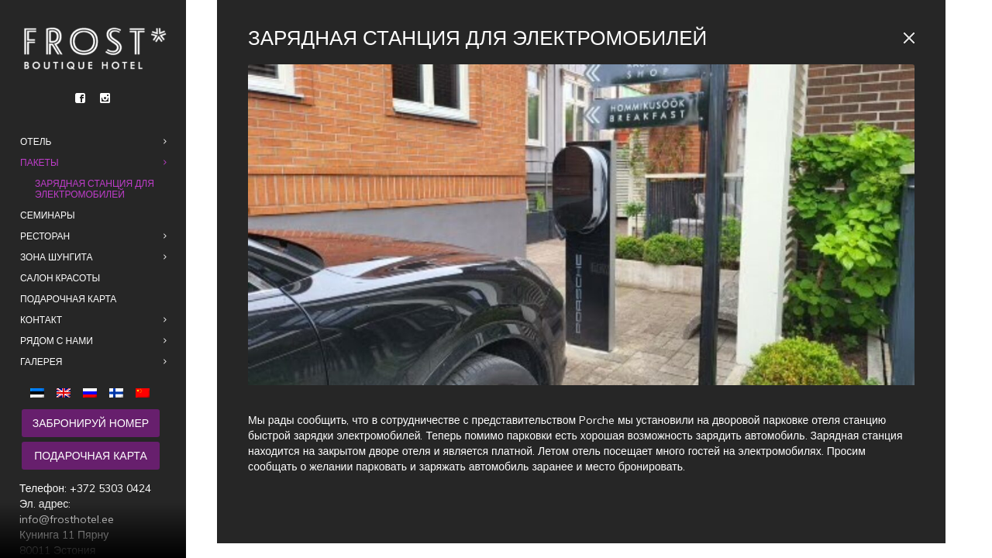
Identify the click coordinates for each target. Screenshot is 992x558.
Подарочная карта (90, 456)
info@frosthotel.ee (66, 519)
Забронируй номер (91, 423)
